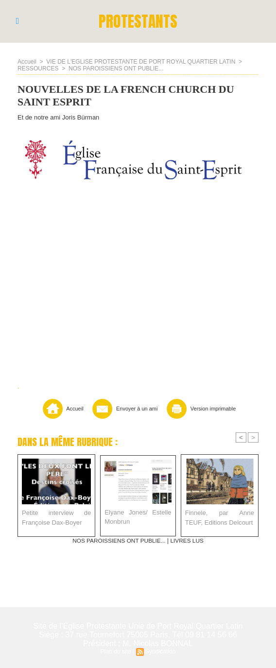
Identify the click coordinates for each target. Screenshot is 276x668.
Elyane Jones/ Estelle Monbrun (137, 517)
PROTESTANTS (138, 21)
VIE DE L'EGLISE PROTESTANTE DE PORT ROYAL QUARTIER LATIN (140, 61)
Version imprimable (203, 408)
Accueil (26, 61)
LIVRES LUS (187, 540)
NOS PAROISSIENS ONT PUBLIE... (115, 68)
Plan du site (116, 651)
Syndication (160, 651)
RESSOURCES (37, 68)
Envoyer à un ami (122, 408)
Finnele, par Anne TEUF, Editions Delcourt (219, 517)
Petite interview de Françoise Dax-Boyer (56, 517)
